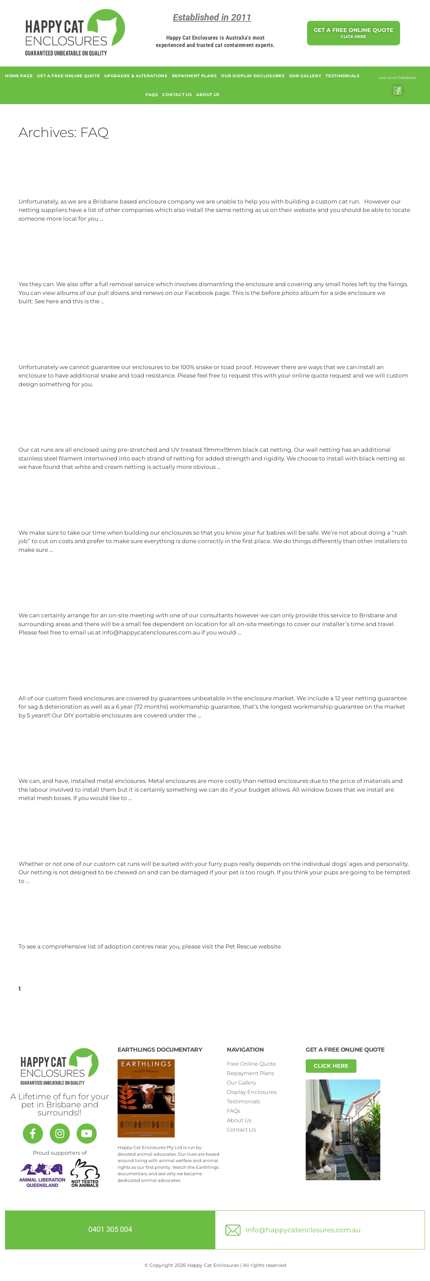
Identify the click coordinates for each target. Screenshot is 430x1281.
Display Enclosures (252, 1092)
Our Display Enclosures (253, 75)
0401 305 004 (110, 1229)
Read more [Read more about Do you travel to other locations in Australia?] (120, 218)
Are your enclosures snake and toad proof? (124, 345)
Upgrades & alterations (135, 75)
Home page (19, 75)
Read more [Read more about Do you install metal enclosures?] (149, 798)
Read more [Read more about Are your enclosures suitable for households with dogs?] (46, 881)
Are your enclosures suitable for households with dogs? (155, 842)
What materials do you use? (87, 428)
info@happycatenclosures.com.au (303, 1230)
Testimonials (342, 75)
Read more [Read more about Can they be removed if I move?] (121, 301)
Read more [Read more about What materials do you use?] (238, 466)
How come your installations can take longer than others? (162, 511)
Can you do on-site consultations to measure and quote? (159, 593)
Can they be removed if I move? (97, 262)
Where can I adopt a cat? (80, 925)
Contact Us (177, 94)
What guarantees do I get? (84, 676)
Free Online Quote (251, 1064)
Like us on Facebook (397, 77)
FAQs (151, 94)
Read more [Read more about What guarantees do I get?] (218, 715)
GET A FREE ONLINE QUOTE (68, 75)
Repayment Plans (194, 75)
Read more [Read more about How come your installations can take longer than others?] (70, 549)
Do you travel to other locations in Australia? (128, 180)
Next (44, 988)
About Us (208, 94)
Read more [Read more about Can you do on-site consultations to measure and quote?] (258, 632)
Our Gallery (305, 75)
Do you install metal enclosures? (98, 759)
